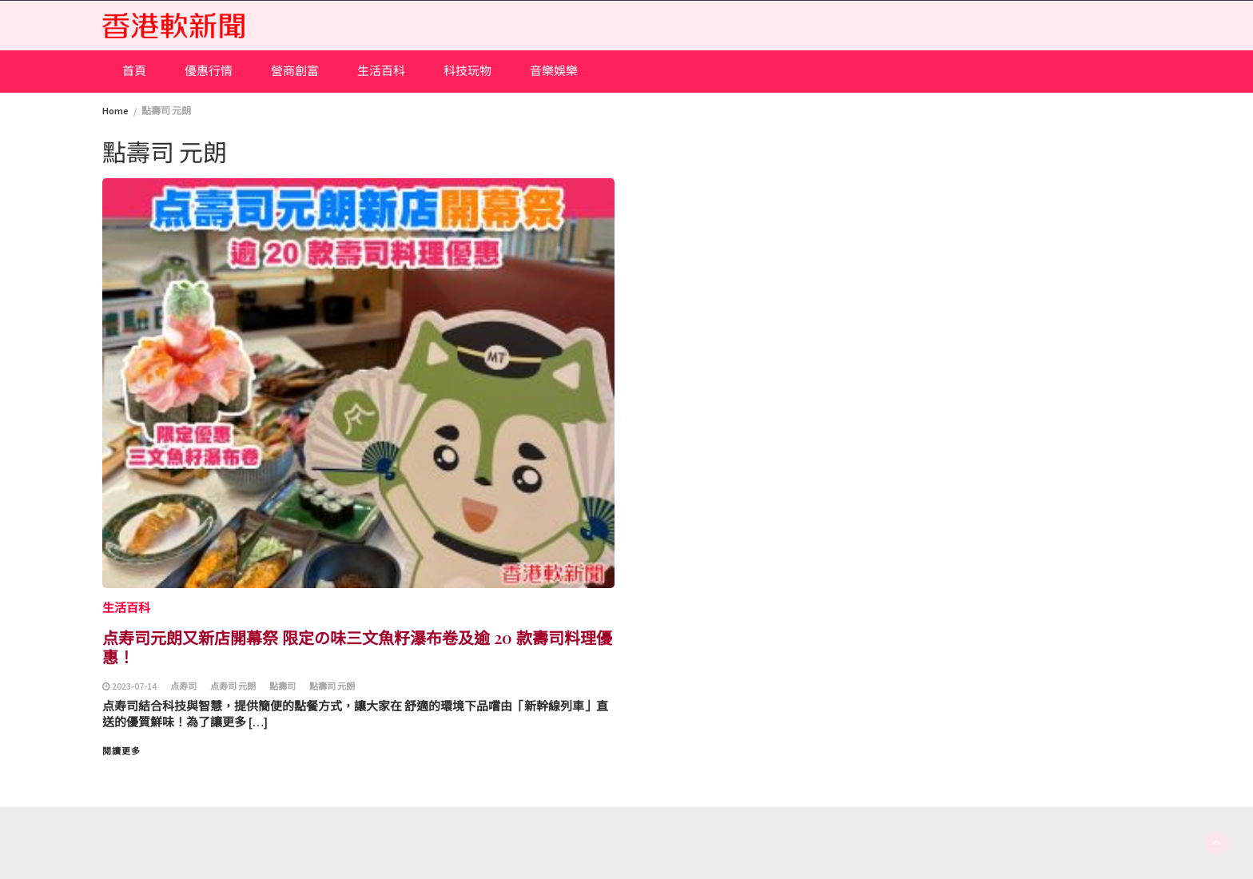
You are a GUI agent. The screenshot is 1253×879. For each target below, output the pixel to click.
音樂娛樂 (554, 70)
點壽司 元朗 (332, 686)
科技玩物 (467, 70)
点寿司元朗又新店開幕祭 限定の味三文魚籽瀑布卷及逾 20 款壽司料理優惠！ (357, 646)
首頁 (134, 70)
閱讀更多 (121, 751)
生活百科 (381, 70)
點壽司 (282, 686)
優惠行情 (209, 70)
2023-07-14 (134, 686)
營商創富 (295, 70)
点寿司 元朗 (233, 686)
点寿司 (183, 686)
